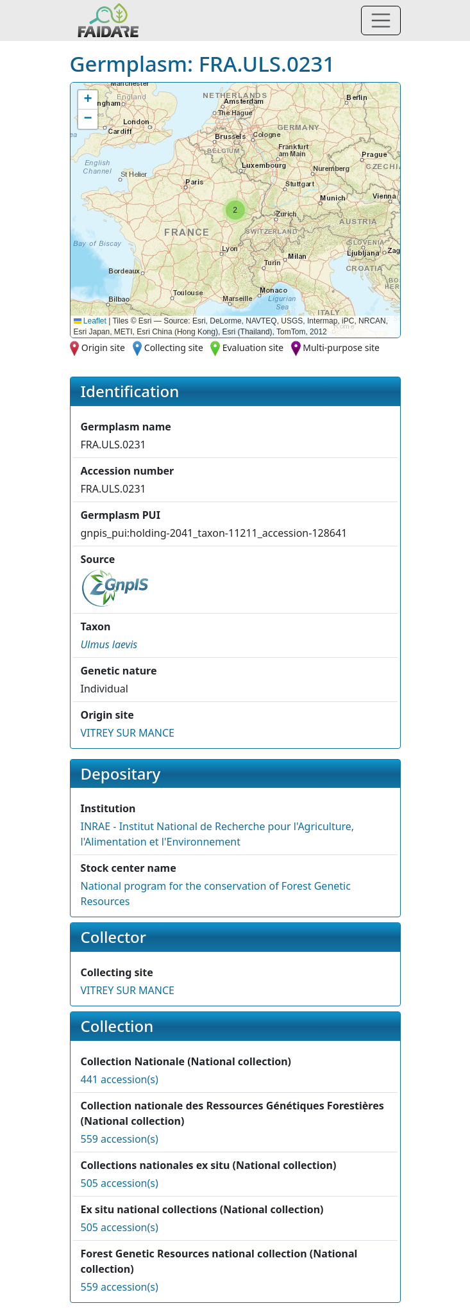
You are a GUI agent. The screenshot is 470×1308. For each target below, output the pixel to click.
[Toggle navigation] (381, 20)
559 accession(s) (119, 1139)
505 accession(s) (119, 1183)
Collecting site (173, 347)
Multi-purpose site (341, 347)
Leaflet (90, 320)
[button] (235, 210)
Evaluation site (253, 347)
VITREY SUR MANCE (127, 733)
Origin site (103, 347)
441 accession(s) (119, 1079)
